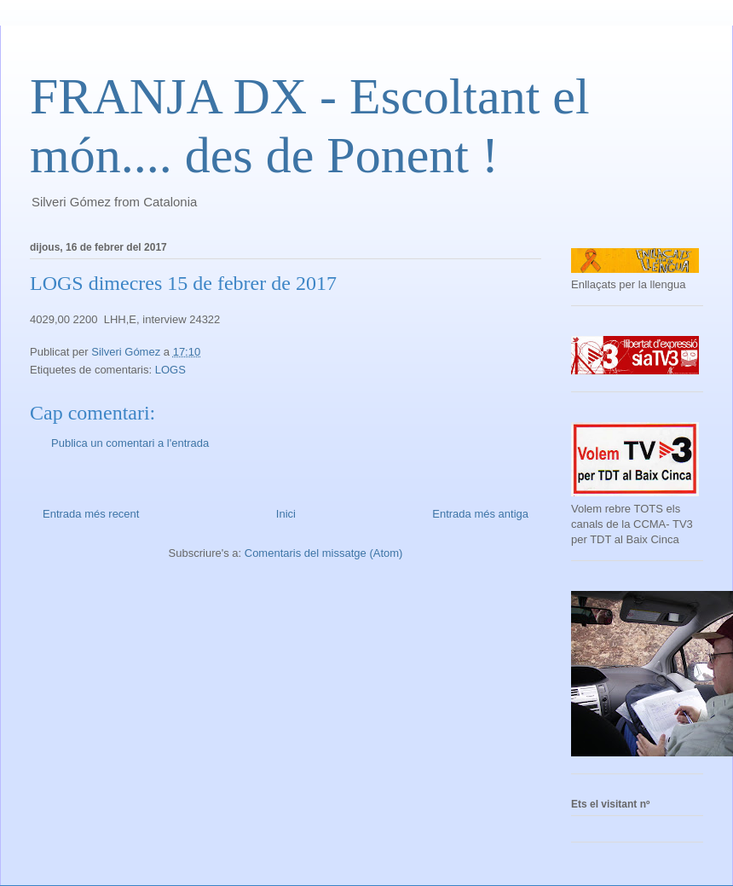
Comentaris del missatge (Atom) (324, 553)
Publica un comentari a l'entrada (130, 443)
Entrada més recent (91, 513)
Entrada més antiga (480, 513)
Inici (286, 513)
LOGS (170, 369)
